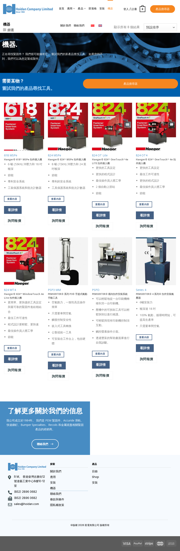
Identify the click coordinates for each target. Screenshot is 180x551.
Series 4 (141, 290)
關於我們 (65, 25)
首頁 (61, 8)
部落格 (93, 8)
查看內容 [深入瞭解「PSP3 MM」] (56, 354)
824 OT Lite (100, 155)
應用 (71, 8)
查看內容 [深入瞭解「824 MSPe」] (56, 198)
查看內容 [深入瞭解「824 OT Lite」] (100, 204)
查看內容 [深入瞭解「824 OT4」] (144, 204)
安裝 (102, 8)
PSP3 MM (54, 290)
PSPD (95, 290)
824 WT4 (10, 290)
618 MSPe (10, 155)
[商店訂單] (160, 27)
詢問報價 (14, 220)
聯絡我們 (79, 25)
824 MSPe (54, 155)
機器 (110, 8)
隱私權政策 (57, 505)
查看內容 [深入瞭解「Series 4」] (144, 337)
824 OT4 (141, 155)
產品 (82, 8)
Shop (95, 477)
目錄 (95, 471)
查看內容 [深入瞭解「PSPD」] (100, 353)
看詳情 (13, 210)
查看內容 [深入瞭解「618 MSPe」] (12, 198)
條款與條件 (57, 499)
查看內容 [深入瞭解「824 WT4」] (12, 348)
